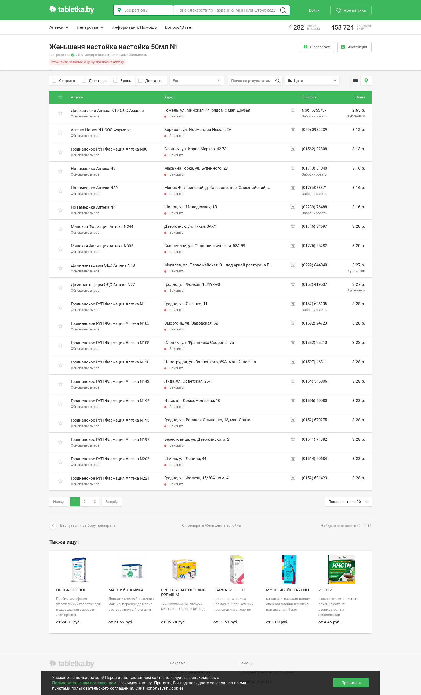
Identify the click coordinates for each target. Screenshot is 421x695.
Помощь (246, 663)
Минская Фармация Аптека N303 (102, 246)
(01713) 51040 (314, 168)
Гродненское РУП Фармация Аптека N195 (110, 420)
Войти (314, 10)
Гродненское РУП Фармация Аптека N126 (110, 362)
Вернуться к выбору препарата (82, 525)
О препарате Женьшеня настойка (211, 525)
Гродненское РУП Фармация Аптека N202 (110, 459)
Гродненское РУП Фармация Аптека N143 (110, 381)
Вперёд (112, 502)
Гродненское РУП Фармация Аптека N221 (110, 478)
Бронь (122, 81)
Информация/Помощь (134, 27)
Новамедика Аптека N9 (93, 168)
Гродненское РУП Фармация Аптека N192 (110, 400)
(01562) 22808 (314, 149)
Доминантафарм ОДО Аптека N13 (103, 265)
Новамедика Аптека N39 (94, 188)
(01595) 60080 (314, 400)
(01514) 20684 (314, 458)
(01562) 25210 (314, 342)
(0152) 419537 (314, 284)
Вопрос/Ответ (179, 27)
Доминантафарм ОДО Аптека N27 (103, 284)
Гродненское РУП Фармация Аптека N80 (109, 149)
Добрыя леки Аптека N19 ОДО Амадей (107, 110)
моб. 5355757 (314, 110)
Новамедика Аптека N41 (94, 207)
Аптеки (59, 27)
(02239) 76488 (314, 207)
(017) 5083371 (314, 187)
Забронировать (314, 116)
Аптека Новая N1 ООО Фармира (101, 129)
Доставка (150, 81)
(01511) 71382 (314, 439)
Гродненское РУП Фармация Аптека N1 (108, 304)
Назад (58, 502)
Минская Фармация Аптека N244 (102, 226)
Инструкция (354, 47)
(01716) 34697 (314, 226)
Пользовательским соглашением (84, 682)
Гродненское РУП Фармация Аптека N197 (110, 439)
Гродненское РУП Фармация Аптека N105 (110, 323)
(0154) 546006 (314, 381)
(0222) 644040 (314, 265)
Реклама (178, 663)
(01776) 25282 (314, 245)
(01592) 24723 (314, 323)
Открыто (63, 81)
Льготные (94, 81)
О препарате (317, 47)
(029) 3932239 (314, 129)
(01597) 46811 (314, 361)
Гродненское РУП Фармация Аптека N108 (110, 342)
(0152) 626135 (314, 303)
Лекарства (90, 27)
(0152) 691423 (314, 478)
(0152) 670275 (314, 420)
